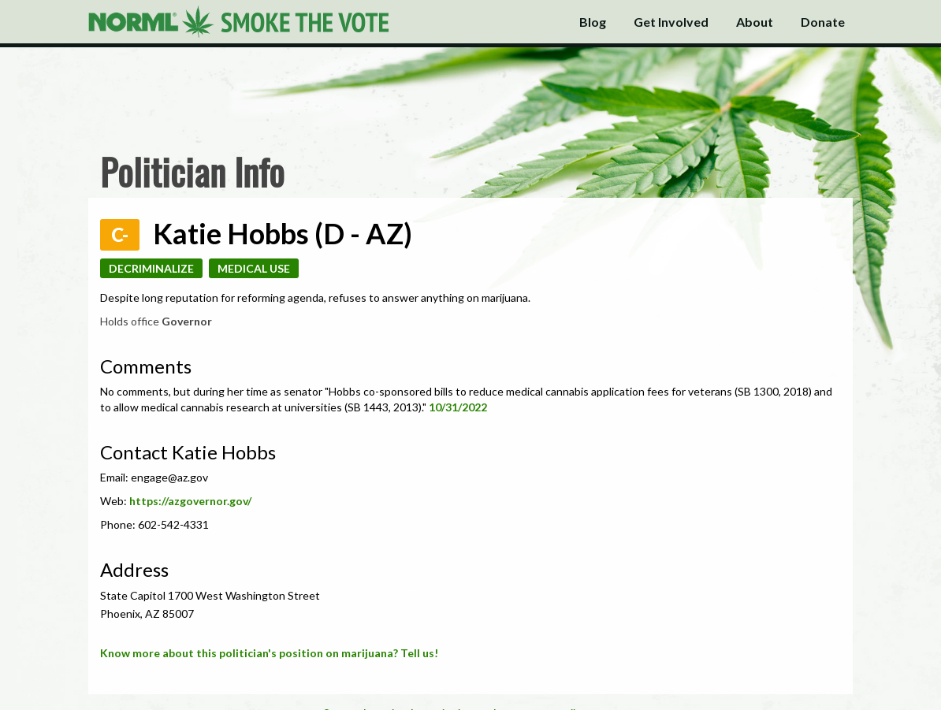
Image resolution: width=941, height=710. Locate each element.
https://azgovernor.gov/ (190, 500)
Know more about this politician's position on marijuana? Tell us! (269, 653)
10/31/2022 (458, 407)
